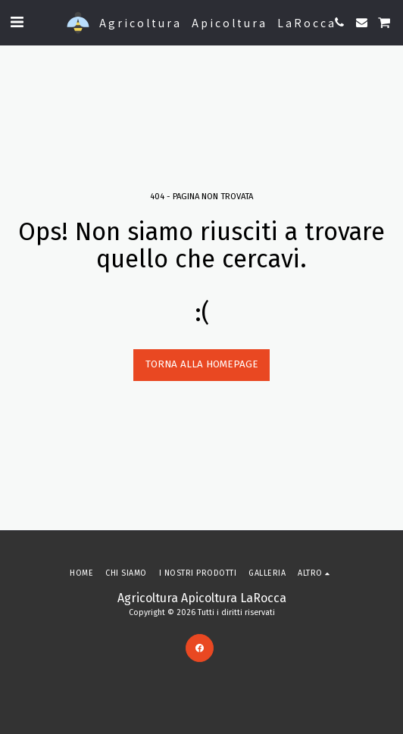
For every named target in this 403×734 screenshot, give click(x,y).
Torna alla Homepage (201, 364)
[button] (17, 22)
